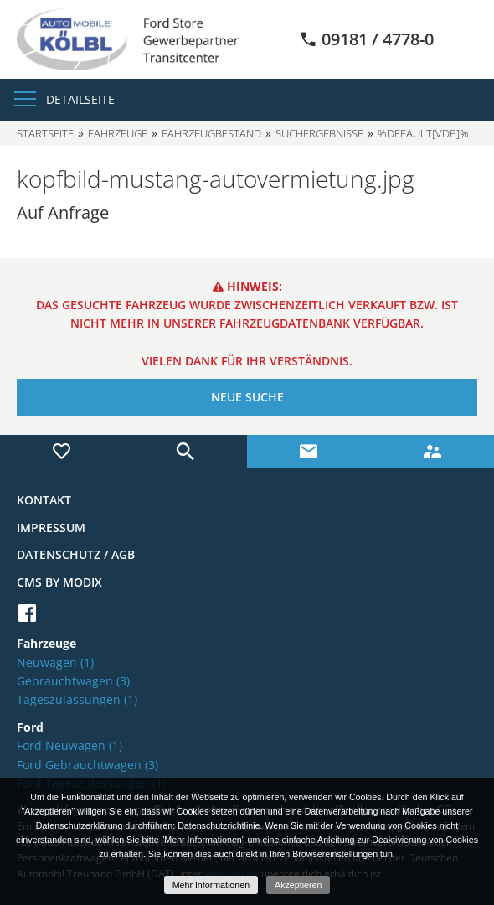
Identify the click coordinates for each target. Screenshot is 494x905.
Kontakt (44, 500)
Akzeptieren (298, 885)
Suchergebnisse (319, 133)
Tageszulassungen (77, 699)
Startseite (45, 133)
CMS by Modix (59, 582)
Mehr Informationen (211, 885)
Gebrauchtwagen (73, 681)
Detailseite (80, 99)
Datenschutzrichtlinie (219, 825)
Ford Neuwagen (69, 745)
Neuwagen (55, 662)
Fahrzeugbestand (211, 133)
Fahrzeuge (117, 133)
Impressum (51, 527)
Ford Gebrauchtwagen (87, 765)
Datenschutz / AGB (76, 554)
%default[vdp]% (423, 133)
